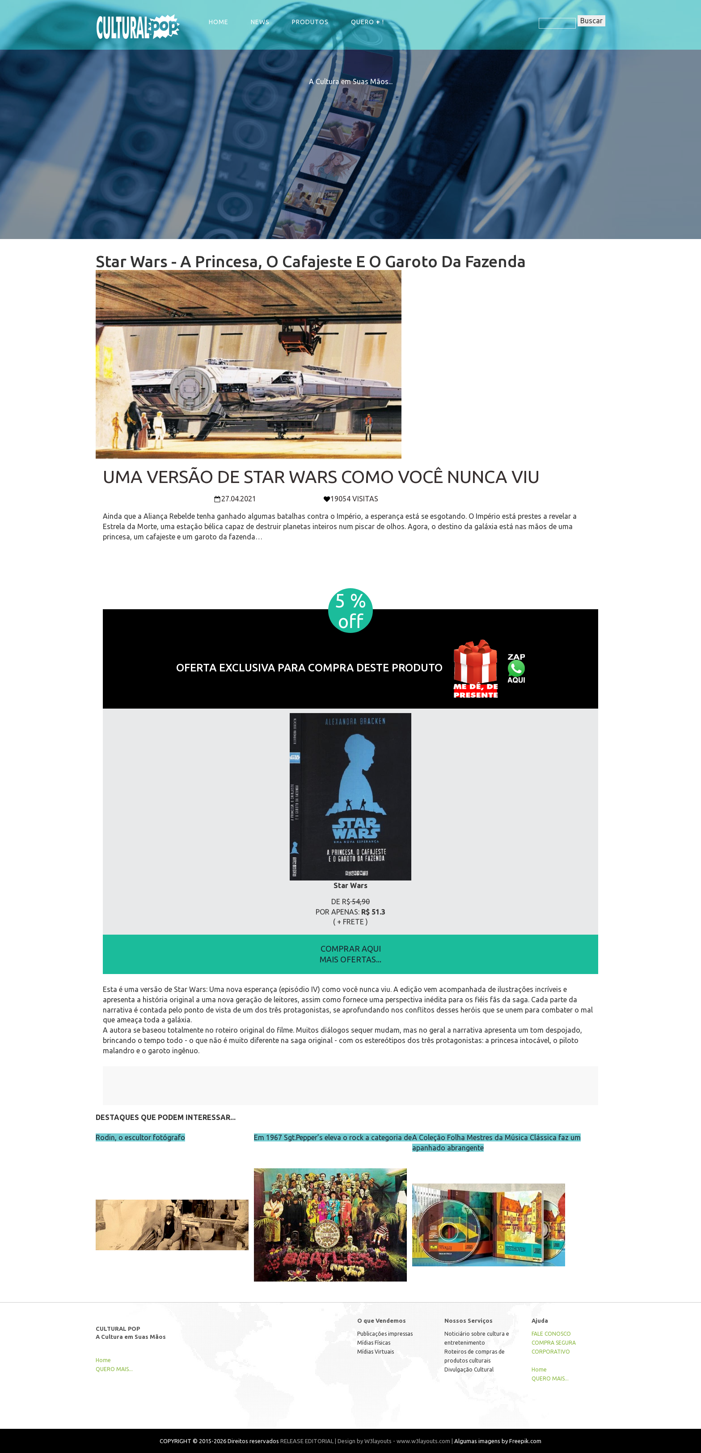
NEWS (260, 22)
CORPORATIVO (551, 1352)
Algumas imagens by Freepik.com (497, 1441)
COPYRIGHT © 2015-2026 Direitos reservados (219, 1441)
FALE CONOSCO (551, 1334)
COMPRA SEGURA (554, 1343)
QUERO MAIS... (114, 1369)
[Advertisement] (350, 149)
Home (218, 22)
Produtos (310, 22)
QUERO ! (367, 22)
